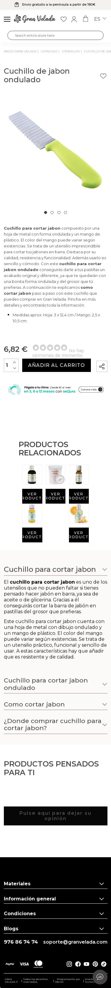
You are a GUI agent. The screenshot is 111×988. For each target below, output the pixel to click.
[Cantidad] (11, 365)
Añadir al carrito (56, 365)
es (100, 19)
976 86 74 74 (21, 942)
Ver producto (32, 496)
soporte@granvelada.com (75, 942)
